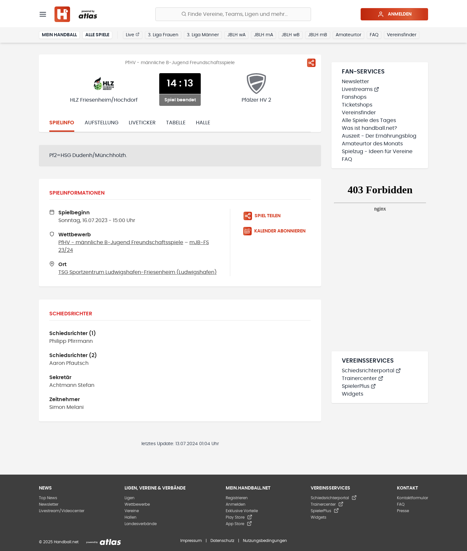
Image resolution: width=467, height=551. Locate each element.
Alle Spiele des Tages (369, 120)
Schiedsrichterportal (371, 371)
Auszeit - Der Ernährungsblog (379, 136)
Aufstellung (101, 122)
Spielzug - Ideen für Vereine (377, 151)
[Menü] (43, 14)
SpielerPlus (359, 386)
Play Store (239, 517)
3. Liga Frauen (163, 35)
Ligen (130, 498)
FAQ (374, 35)
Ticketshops (357, 104)
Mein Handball (59, 35)
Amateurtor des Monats (372, 143)
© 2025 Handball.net (58, 542)
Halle (203, 122)
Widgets (352, 394)
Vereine (132, 511)
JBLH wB (290, 35)
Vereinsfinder (401, 35)
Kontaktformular (412, 498)
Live (132, 34)
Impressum (191, 541)
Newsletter (355, 81)
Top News (48, 498)
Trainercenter (362, 378)
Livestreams (360, 89)
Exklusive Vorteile (242, 511)
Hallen (131, 517)
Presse (403, 511)
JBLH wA (236, 35)
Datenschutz (222, 541)
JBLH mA (263, 35)
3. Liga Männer (203, 35)
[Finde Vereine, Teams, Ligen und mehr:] (233, 14)
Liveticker (142, 122)
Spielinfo (61, 122)
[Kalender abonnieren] (277, 231)
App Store (239, 524)
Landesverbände (141, 524)
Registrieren (237, 498)
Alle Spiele (97, 35)
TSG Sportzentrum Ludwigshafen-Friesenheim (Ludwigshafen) (137, 272)
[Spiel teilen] (311, 63)
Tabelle (176, 122)
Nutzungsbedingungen (265, 541)
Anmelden (394, 14)
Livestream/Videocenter (61, 511)
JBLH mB (317, 35)
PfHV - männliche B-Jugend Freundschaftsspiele (120, 242)
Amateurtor (348, 35)
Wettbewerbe (137, 504)
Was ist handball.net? (369, 128)
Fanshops (354, 97)
